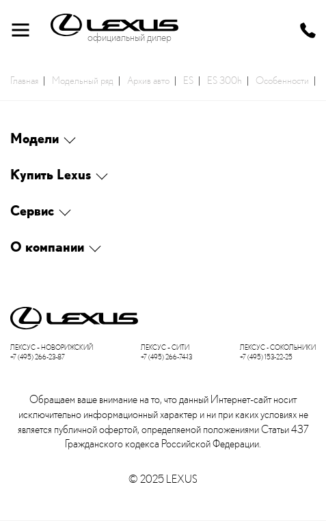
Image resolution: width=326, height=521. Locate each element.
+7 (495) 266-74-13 (166, 357)
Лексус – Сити (165, 347)
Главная (24, 80)
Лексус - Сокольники (278, 347)
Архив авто (148, 80)
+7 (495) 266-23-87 (37, 357)
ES (188, 80)
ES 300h (224, 80)
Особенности (282, 80)
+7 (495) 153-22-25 (266, 357)
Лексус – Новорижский (51, 347)
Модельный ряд (82, 80)
